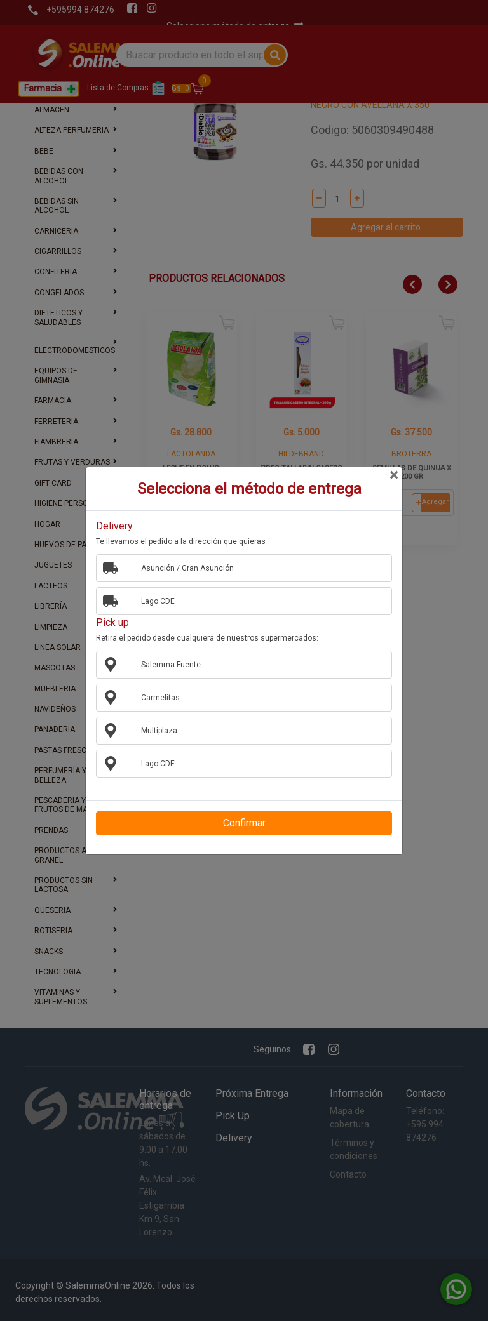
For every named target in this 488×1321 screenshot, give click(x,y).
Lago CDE (153, 600)
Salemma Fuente (166, 664)
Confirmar (244, 823)
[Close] (393, 475)
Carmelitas (156, 697)
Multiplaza (154, 730)
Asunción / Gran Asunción (183, 567)
